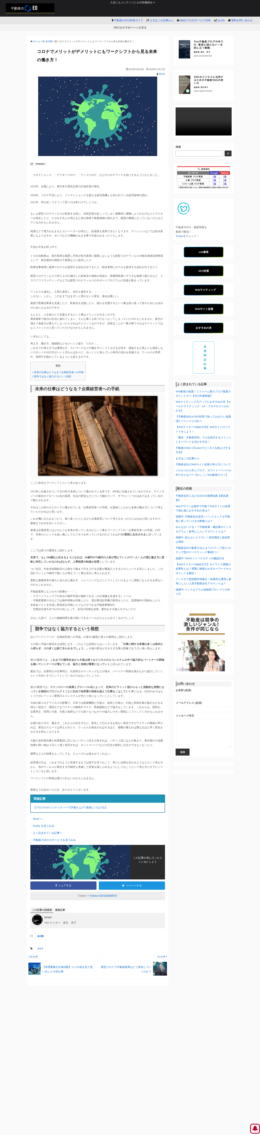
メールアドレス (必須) (204, 706)
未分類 (40, 936)
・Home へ (36, 818)
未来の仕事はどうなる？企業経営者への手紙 (58, 372)
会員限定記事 (205, 357)
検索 (178, 146)
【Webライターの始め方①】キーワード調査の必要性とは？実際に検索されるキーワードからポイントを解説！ (203, 569)
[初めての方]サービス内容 (195, 20)
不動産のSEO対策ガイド (128, 20)
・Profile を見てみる (42, 825)
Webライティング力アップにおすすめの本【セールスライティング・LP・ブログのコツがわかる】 (203, 406)
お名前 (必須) (204, 694)
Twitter (179, 236)
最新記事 (61, 910)
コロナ (40, 949)
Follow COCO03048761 (103, 895)
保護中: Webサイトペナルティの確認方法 (200, 558)
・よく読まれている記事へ (46, 832)
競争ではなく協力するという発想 (51, 376)
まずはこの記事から (162, 20)
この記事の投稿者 (42, 910)
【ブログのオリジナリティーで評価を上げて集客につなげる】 (70, 807)
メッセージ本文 (204, 733)
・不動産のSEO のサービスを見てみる (53, 840)
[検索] (228, 153)
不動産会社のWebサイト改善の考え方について (203, 464)
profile (221, 20)
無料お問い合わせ (242, 20)
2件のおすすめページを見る (130, 27)
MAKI (162, 74)
